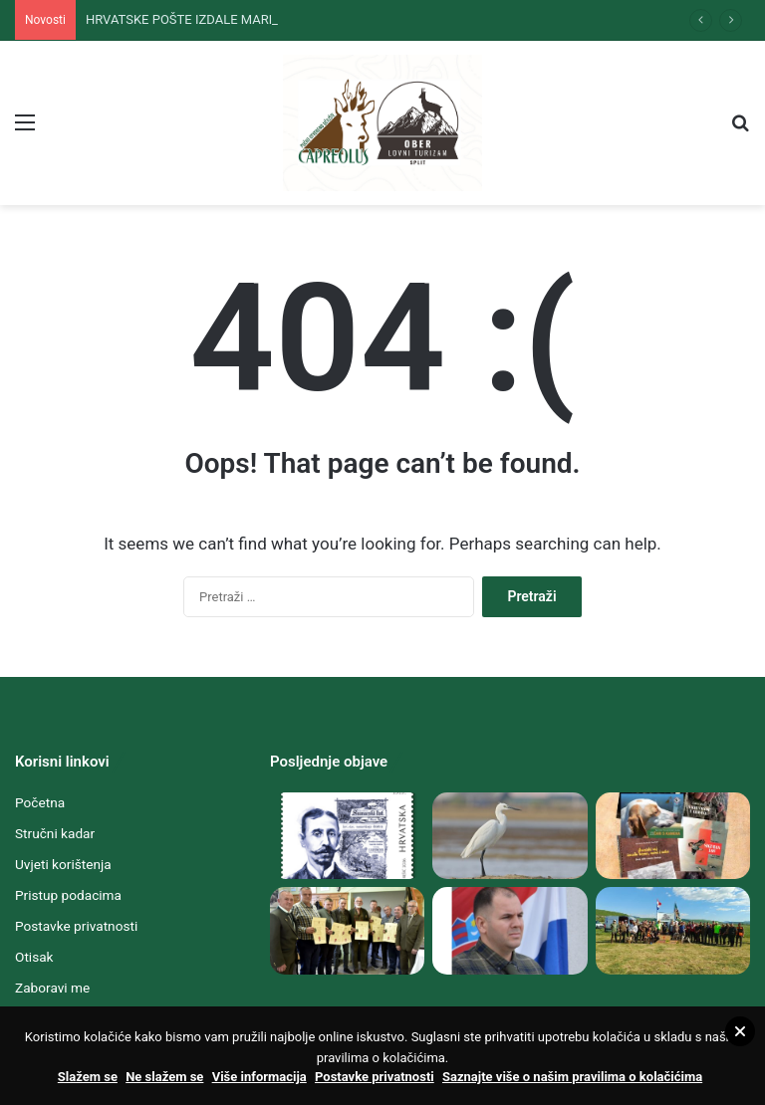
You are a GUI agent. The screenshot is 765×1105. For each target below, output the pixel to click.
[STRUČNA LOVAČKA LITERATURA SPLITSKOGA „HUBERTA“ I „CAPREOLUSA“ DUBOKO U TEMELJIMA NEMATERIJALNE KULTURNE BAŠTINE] (673, 836)
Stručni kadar (55, 833)
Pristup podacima (68, 895)
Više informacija (259, 1076)
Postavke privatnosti (76, 926)
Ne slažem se (164, 1076)
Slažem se (88, 1076)
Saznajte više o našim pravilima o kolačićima (572, 1076)
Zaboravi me (52, 987)
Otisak (34, 957)
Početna (40, 802)
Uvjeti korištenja (63, 864)
